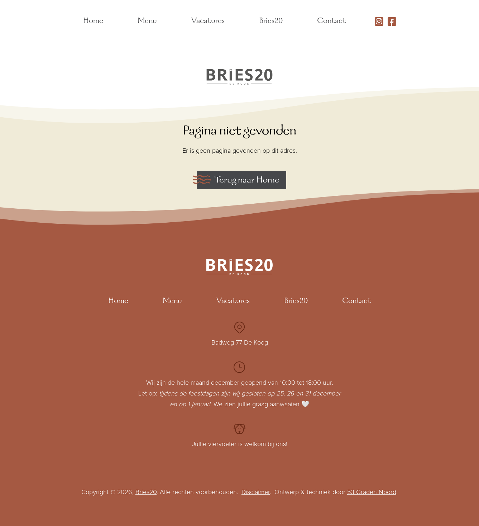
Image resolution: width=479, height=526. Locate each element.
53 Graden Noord (371, 492)
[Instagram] (379, 21)
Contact (331, 21)
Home (93, 21)
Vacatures (208, 21)
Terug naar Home (247, 181)
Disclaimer (255, 492)
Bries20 (271, 21)
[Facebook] (392, 21)
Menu (147, 21)
